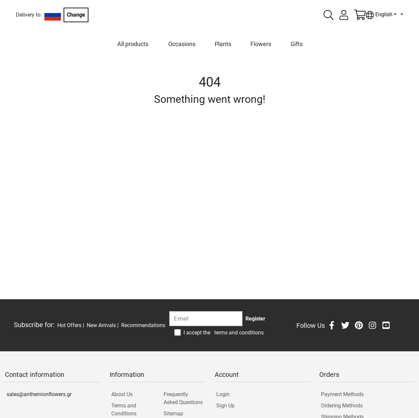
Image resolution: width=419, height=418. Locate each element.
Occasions (181, 43)
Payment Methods (342, 394)
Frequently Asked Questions (183, 398)
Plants (223, 43)
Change (76, 15)
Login (223, 394)
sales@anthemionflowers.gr (39, 394)
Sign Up (225, 405)
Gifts (296, 43)
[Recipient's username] (205, 318)
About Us (121, 394)
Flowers (260, 43)
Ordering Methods (342, 405)
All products (132, 43)
